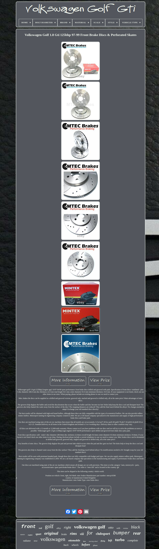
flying (103, 541)
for (90, 533)
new (35, 541)
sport (38, 534)
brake (64, 534)
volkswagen (53, 539)
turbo (120, 540)
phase (95, 545)
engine (30, 535)
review (125, 528)
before (86, 544)
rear (137, 533)
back (66, 545)
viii (82, 534)
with (118, 528)
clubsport (103, 534)
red (40, 528)
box (84, 541)
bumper (121, 533)
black (135, 527)
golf (49, 526)
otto (110, 527)
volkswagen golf (89, 526)
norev (22, 534)
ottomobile (74, 540)
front (28, 526)
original (51, 533)
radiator (27, 540)
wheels (75, 545)
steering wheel (93, 541)
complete (133, 540)
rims (73, 533)
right (67, 527)
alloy (59, 528)
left (110, 540)
